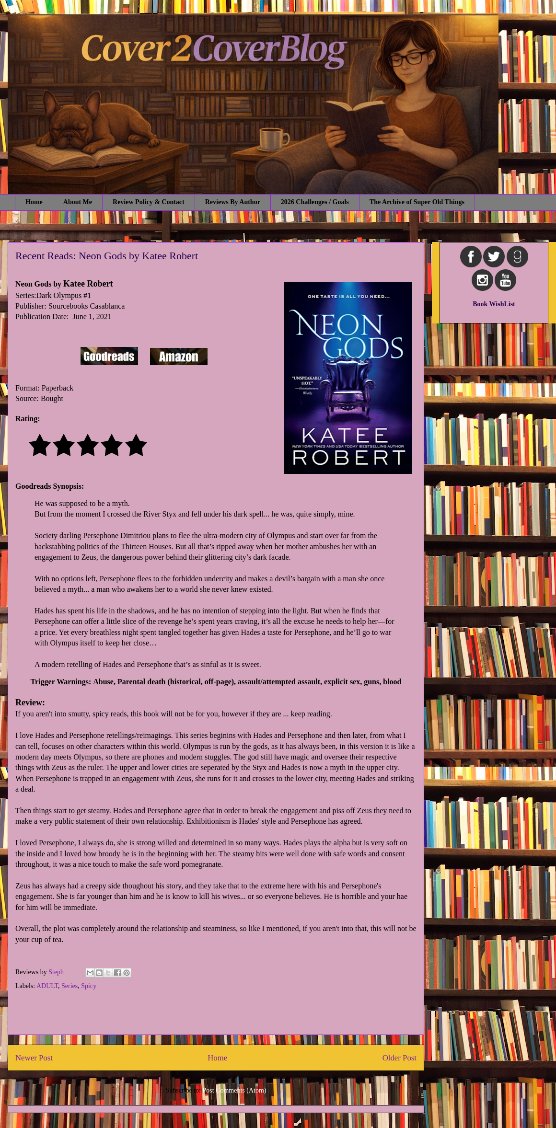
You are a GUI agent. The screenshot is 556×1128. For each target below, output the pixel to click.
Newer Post (34, 1057)
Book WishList (494, 304)
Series (69, 986)
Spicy (88, 986)
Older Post (399, 1057)
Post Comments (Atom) (234, 1090)
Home (34, 202)
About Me (77, 202)
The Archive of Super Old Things (417, 202)
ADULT (47, 986)
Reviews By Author (232, 202)
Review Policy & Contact (149, 202)
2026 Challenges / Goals (315, 202)
